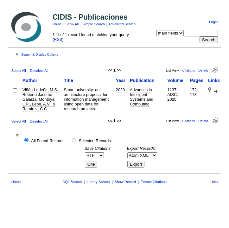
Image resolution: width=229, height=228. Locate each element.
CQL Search (72, 182)
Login (213, 22)
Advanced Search (122, 24)
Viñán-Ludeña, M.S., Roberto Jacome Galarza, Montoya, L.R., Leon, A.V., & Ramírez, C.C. (40, 99)
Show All (72, 24)
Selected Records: (95, 140)
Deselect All (39, 71)
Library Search (98, 182)
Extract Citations (153, 182)
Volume (175, 80)
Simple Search (93, 24)
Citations (188, 70)
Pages (196, 80)
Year (120, 80)
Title (68, 80)
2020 (120, 89)
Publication (142, 80)
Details (203, 70)
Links (214, 80)
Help (214, 182)
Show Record (125, 182)
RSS (58, 39)
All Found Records (47, 140)
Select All (18, 71)
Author (29, 80)
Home (57, 24)
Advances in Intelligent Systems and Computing (141, 96)
